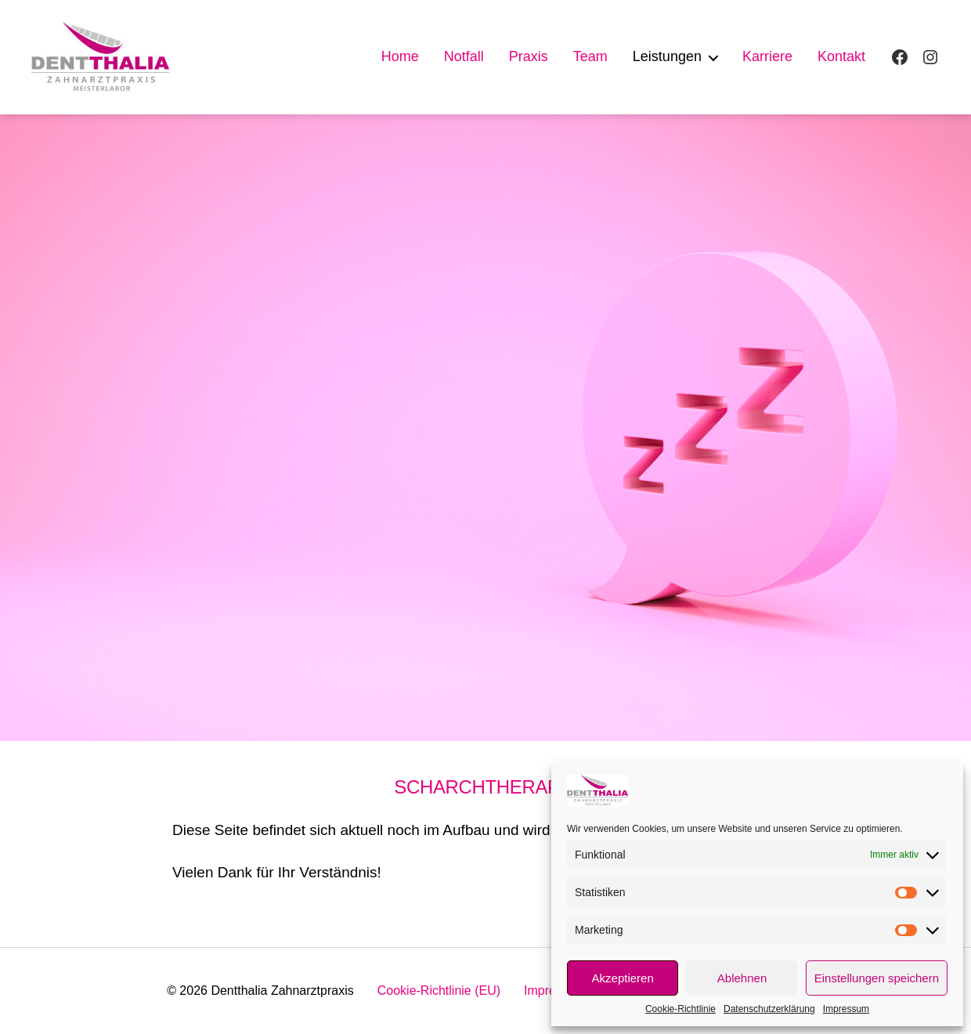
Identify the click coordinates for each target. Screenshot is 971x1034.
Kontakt (841, 56)
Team (590, 56)
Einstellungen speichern (876, 978)
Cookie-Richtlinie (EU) (438, 990)
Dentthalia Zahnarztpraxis (282, 990)
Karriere (767, 56)
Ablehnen (742, 978)
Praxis (528, 56)
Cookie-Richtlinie (680, 1008)
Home (400, 56)
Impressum (846, 1008)
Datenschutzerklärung (769, 1008)
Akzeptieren (623, 978)
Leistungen (667, 56)
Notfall (464, 56)
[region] (485, 427)
